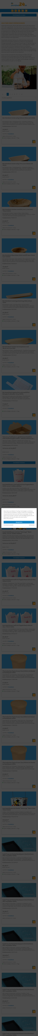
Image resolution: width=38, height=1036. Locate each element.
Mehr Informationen (8, 518)
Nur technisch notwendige (8, 524)
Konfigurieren (31, 524)
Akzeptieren (19, 522)
